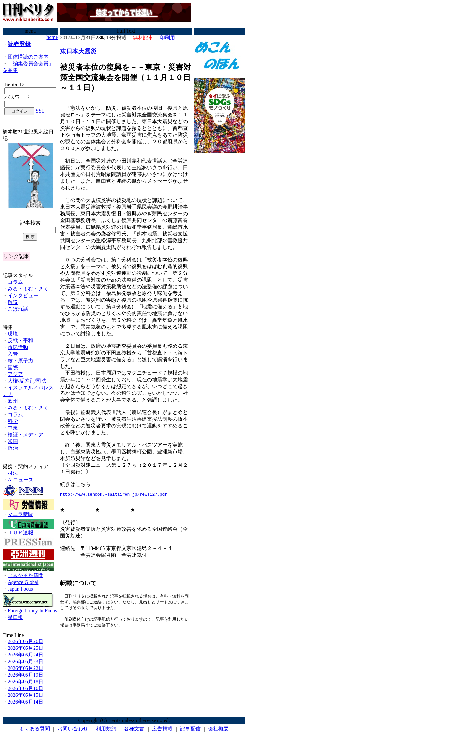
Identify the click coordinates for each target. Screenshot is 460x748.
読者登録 (19, 44)
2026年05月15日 (25, 695)
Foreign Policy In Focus (32, 610)
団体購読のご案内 (28, 57)
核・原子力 (20, 360)
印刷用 (167, 37)
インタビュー (23, 295)
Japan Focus (20, 589)
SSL (40, 111)
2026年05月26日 (25, 641)
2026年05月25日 (25, 648)
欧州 (13, 401)
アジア (15, 374)
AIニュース (21, 479)
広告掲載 (162, 728)
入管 (13, 354)
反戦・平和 (20, 340)
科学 (13, 421)
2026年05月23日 (25, 661)
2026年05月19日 (25, 675)
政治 (13, 448)
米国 (13, 441)
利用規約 (106, 728)
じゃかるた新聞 (25, 575)
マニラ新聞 (20, 514)
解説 (13, 302)
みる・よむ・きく (28, 288)
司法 (13, 473)
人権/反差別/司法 (27, 381)
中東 (13, 428)
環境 (13, 334)
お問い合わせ (72, 728)
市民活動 (18, 347)
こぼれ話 (18, 309)
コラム (15, 282)
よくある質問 (34, 728)
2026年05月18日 (25, 681)
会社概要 (218, 728)
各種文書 (134, 728)
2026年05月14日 (25, 701)
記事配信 (190, 728)
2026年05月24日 (25, 654)
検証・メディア (25, 434)
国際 (13, 367)
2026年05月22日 (25, 668)
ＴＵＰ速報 (20, 532)
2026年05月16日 (25, 688)
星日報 (15, 617)
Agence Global (23, 582)
